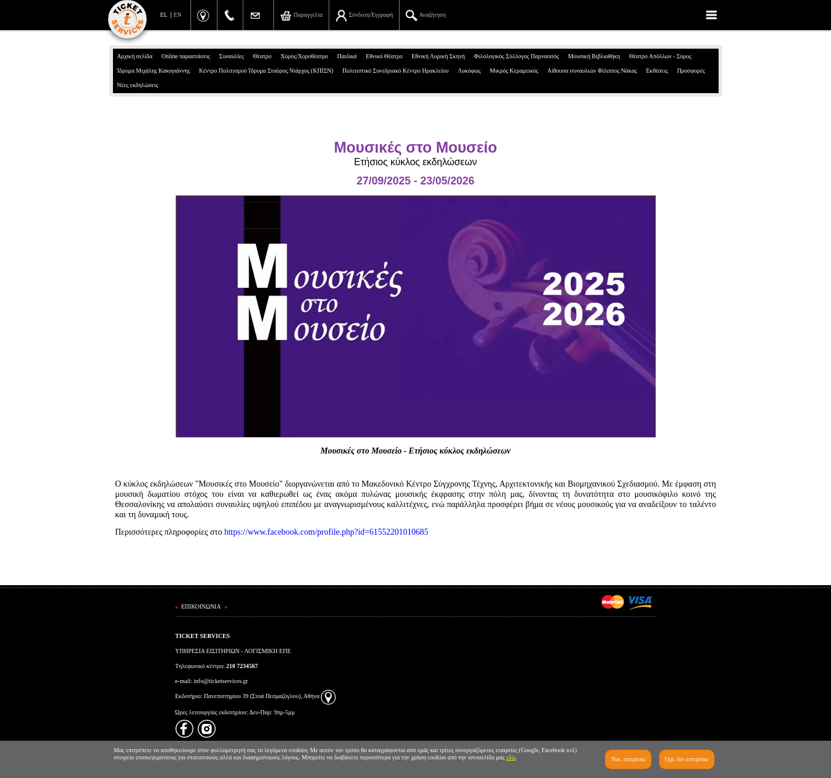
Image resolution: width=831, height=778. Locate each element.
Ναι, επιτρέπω (628, 759)
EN (177, 14)
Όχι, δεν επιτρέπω (686, 759)
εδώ (511, 757)
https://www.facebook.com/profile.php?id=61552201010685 (326, 531)
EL (164, 14)
